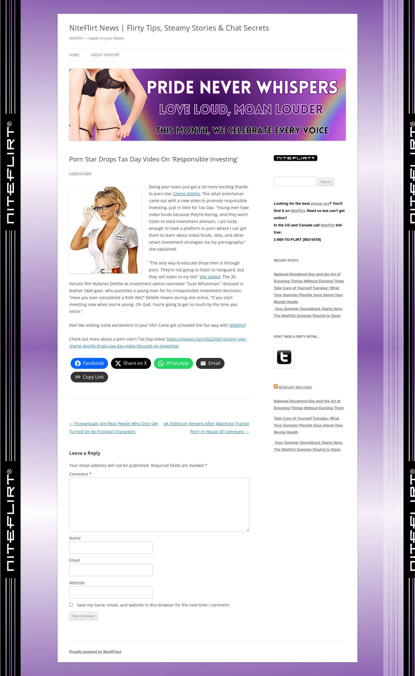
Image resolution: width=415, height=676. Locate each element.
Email (74, 560)
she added (210, 276)
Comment (80, 474)
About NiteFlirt (105, 54)
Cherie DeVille (186, 193)
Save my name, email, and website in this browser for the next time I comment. (153, 605)
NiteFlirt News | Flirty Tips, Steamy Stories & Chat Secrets (169, 27)
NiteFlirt (237, 325)
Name (75, 538)
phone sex (320, 203)
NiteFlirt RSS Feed (295, 387)
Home (74, 54)
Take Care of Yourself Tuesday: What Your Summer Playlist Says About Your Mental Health (308, 295)
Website (77, 582)
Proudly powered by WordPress (95, 652)
